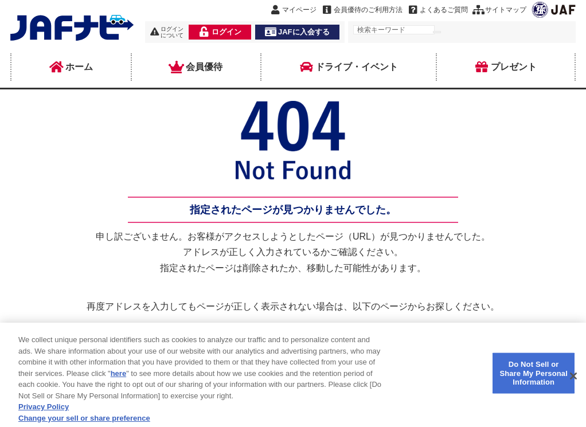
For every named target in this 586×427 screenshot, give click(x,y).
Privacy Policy (43, 412)
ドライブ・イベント (348, 67)
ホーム (71, 67)
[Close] (573, 381)
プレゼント (506, 67)
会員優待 (196, 67)
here (118, 378)
